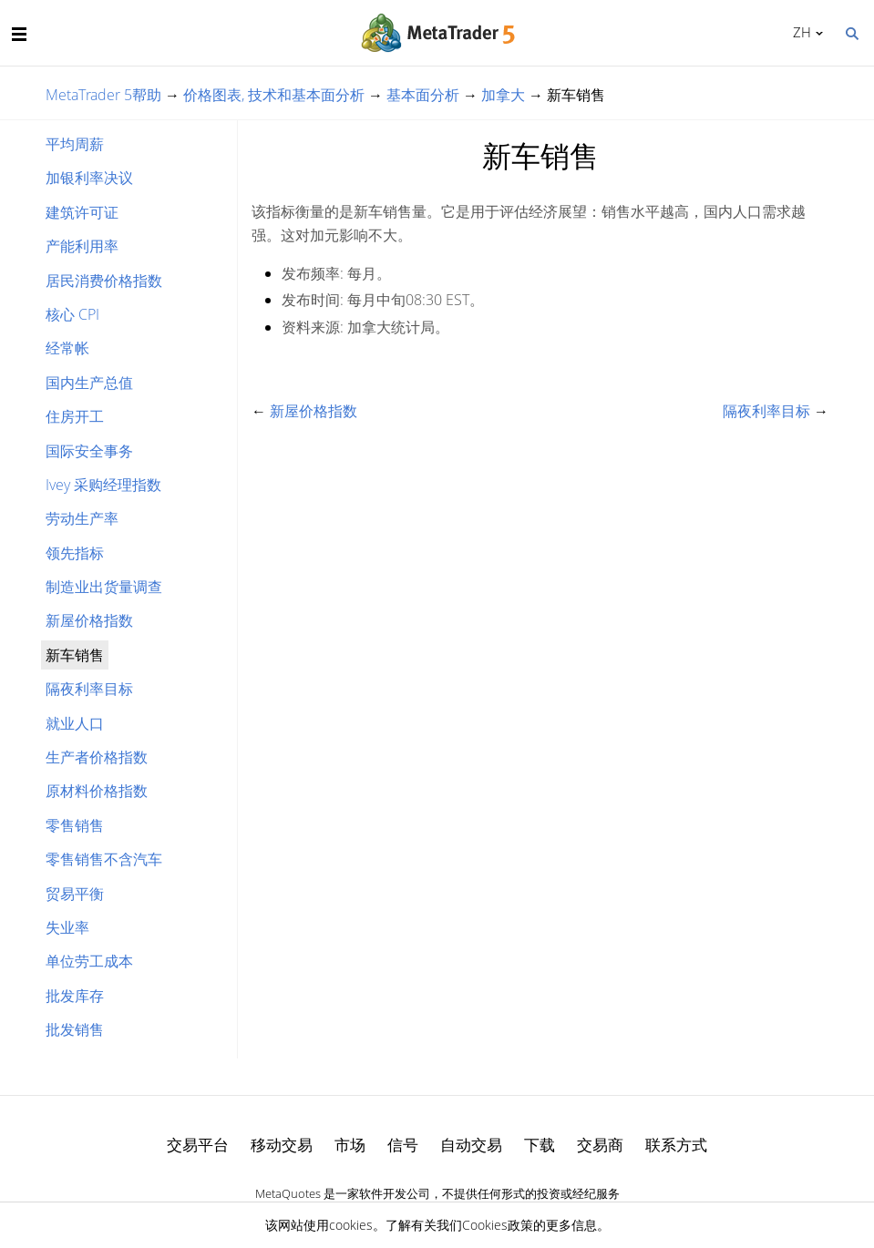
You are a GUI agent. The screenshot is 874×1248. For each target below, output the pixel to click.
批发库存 (75, 996)
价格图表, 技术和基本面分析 (274, 95)
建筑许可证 (82, 212)
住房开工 (75, 416)
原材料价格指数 (97, 791)
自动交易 (471, 1144)
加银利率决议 (89, 178)
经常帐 (67, 348)
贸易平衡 (75, 894)
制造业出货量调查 (104, 587)
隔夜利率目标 (89, 689)
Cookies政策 (497, 1224)
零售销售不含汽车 (104, 859)
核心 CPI (72, 314)
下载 (539, 1144)
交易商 (600, 1144)
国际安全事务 (89, 451)
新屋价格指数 (89, 620)
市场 (349, 1144)
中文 (799, 32)
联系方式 (676, 1144)
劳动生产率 (82, 518)
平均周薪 (75, 144)
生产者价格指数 (97, 757)
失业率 (67, 927)
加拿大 (503, 95)
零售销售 (75, 825)
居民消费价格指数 (104, 281)
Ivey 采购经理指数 (103, 485)
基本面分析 (422, 95)
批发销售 (75, 1029)
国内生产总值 (89, 383)
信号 (402, 1144)
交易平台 (198, 1144)
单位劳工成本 (89, 961)
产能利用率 (82, 246)
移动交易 (282, 1144)
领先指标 (75, 553)
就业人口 (75, 723)
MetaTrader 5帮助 (103, 95)
